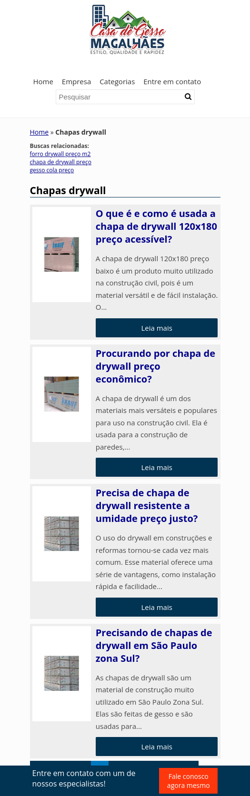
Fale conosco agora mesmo (188, 781)
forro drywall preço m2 (60, 154)
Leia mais (156, 328)
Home (43, 81)
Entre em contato (172, 81)
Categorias (117, 81)
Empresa (76, 81)
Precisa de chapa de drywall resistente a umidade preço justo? (147, 505)
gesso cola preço (52, 170)
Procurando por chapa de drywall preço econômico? (155, 366)
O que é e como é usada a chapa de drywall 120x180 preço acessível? (156, 226)
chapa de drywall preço (60, 162)
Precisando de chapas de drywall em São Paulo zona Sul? (154, 645)
